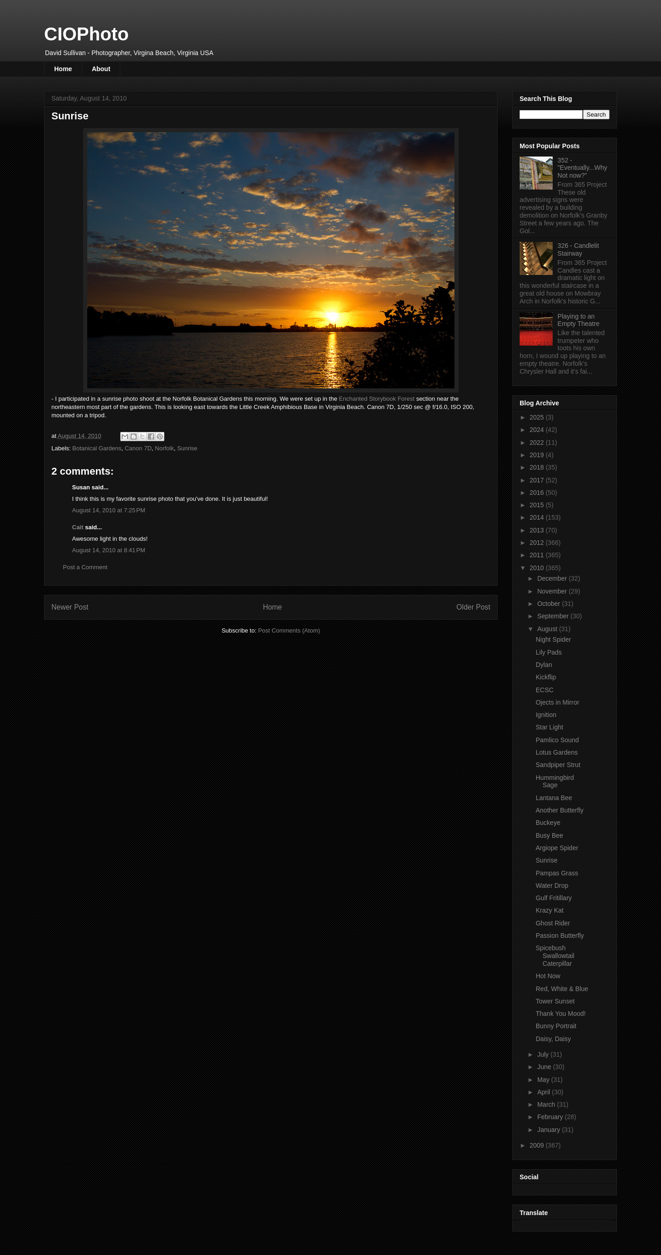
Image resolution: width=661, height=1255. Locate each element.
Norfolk (164, 448)
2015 (538, 505)
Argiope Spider (557, 848)
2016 (538, 492)
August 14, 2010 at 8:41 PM (108, 550)
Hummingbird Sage (555, 781)
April (544, 1092)
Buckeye (548, 822)
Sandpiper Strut (558, 764)
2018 (538, 467)
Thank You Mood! (561, 1013)
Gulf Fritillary (554, 898)
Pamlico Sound (557, 740)
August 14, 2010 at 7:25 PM (108, 510)
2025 (538, 417)
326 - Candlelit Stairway (578, 249)
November (552, 591)
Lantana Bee (554, 797)
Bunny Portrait (556, 1026)
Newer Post (70, 607)
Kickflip (546, 677)
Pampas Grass (557, 873)
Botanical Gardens (97, 448)
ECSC (545, 690)
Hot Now (548, 976)
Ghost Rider (553, 923)
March (547, 1104)
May (544, 1079)
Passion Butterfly (560, 935)
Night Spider (553, 639)
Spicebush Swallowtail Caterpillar (555, 955)
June (545, 1066)
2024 (538, 429)
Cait (78, 527)
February (551, 1117)
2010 (538, 567)
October (549, 603)
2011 (538, 555)
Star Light (549, 727)
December (552, 578)
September (553, 616)
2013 (538, 530)
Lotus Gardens (557, 752)
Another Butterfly (559, 810)
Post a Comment (85, 567)
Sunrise (187, 448)
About (101, 69)
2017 (538, 480)
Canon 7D (138, 448)
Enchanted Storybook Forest (377, 398)
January (549, 1129)
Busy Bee (549, 835)
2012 (538, 542)
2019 (538, 455)
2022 (538, 442)
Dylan (544, 664)
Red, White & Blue (562, 988)
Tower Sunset (555, 1001)
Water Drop (552, 885)
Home (63, 69)
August (548, 629)
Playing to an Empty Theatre (579, 320)
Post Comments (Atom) (289, 630)
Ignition (546, 714)
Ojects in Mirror (557, 702)
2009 (538, 1145)
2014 (538, 517)
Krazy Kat (550, 910)
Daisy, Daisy (553, 1038)
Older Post (473, 607)
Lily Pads (549, 652)
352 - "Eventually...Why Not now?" (582, 168)
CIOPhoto (86, 34)
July (543, 1054)
